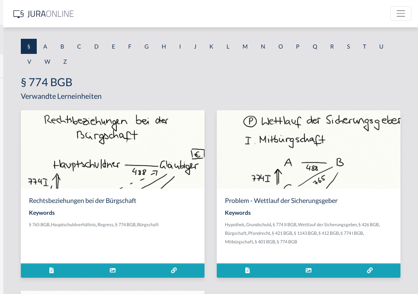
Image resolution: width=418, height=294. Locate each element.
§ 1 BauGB (20, 105)
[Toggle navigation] (400, 13)
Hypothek (298, 224)
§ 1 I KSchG (21, 252)
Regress (221, 224)
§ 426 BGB (333, 233)
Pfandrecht (379, 233)
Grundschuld (322, 224)
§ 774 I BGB (357, 241)
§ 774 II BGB (348, 224)
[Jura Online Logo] (171, 13)
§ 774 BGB (241, 224)
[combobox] (65, 39)
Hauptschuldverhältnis (189, 224)
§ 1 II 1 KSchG (24, 270)
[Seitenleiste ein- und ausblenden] (117, 12)
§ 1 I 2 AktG (21, 197)
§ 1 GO (15, 123)
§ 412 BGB (334, 241)
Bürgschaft (156, 233)
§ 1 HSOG (19, 160)
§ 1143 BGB (310, 241)
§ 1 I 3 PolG (21, 233)
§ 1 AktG (17, 86)
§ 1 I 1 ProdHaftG (29, 178)
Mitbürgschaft (384, 241)
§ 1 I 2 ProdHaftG (29, 215)
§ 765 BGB (155, 224)
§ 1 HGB (17, 141)
